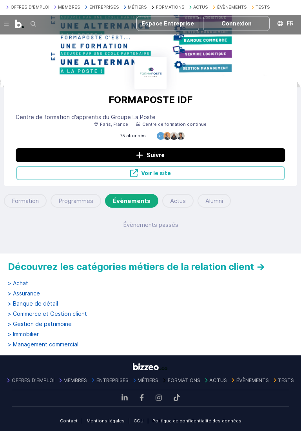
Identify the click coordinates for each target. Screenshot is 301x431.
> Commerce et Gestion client (47, 314)
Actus (178, 201)
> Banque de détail (33, 304)
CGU (138, 421)
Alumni (214, 201)
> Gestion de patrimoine (40, 324)
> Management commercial (43, 344)
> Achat (18, 283)
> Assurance (24, 293)
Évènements (131, 201)
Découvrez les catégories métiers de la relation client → (136, 266)
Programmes (75, 201)
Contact (69, 421)
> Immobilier (23, 334)
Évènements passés (150, 224)
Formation (25, 201)
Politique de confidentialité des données (196, 421)
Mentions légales (106, 421)
